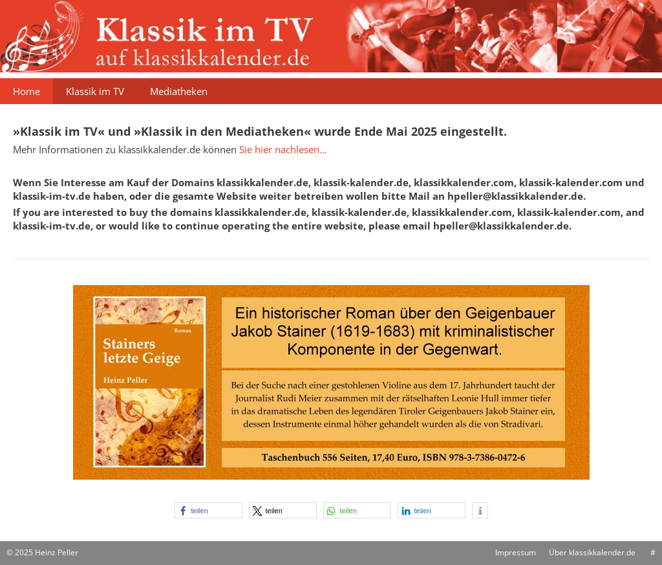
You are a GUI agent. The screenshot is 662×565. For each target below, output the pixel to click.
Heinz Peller (56, 552)
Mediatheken (179, 91)
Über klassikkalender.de (592, 552)
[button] (208, 510)
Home (26, 91)
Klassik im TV (95, 91)
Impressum (515, 552)
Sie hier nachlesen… (283, 149)
